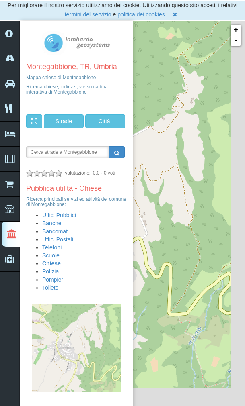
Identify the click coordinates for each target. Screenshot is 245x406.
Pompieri (53, 279)
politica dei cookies (141, 14)
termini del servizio (88, 14)
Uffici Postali (57, 239)
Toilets (50, 287)
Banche (51, 223)
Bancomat (55, 231)
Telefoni (52, 247)
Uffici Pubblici (59, 215)
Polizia (50, 271)
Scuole (51, 255)
